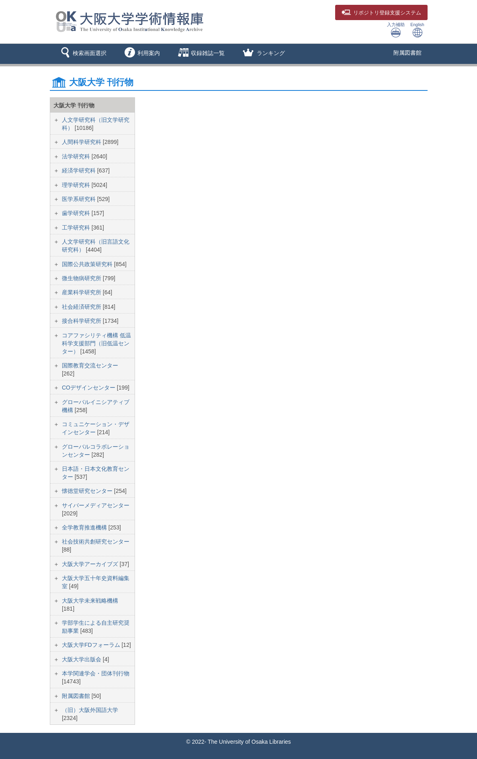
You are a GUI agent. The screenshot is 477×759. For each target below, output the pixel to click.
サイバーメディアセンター (95, 505)
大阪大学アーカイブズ (91, 564)
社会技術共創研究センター (95, 541)
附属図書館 (407, 52)
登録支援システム (381, 13)
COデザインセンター (89, 387)
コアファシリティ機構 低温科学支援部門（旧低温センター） (96, 343)
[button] (82, 54)
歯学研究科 (77, 213)
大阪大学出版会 (82, 659)
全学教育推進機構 (85, 527)
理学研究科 (77, 185)
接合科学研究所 (82, 321)
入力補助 (396, 30)
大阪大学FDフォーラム (92, 645)
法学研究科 (77, 156)
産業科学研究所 (82, 292)
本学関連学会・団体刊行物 (95, 673)
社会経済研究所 (82, 307)
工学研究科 (77, 227)
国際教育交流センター (90, 365)
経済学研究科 (79, 170)
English (417, 30)
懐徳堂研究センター (88, 491)
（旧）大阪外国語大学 (90, 710)
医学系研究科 (79, 199)
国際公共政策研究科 (88, 264)
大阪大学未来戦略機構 (90, 600)
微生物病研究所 (82, 278)
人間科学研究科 (82, 142)
